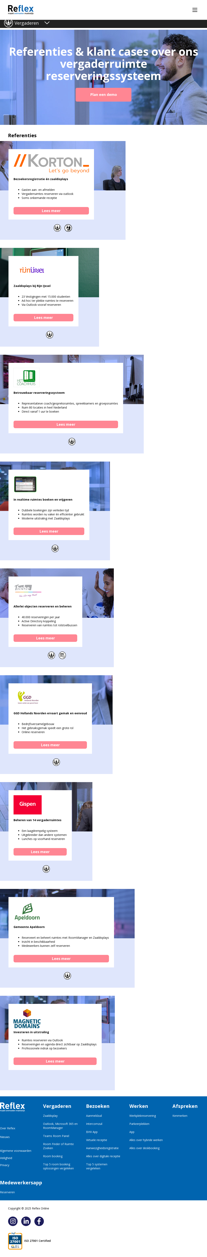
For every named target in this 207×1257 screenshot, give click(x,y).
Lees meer (51, 210)
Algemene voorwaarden (15, 1151)
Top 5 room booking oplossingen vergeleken (58, 1166)
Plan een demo (103, 94)
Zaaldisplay (50, 1116)
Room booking (52, 1156)
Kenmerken (179, 1116)
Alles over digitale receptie (103, 1156)
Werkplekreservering (142, 1116)
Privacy (4, 1165)
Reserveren (7, 1192)
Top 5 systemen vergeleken (96, 1166)
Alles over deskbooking (144, 1148)
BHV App (92, 1132)
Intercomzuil (94, 1124)
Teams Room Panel (56, 1136)
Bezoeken (98, 1106)
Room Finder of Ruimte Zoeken (58, 1146)
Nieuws (5, 1137)
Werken (138, 1106)
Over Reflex (7, 1128)
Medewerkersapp (17, 1182)
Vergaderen (27, 23)
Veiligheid (6, 1158)
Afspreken (185, 1106)
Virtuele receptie (96, 1140)
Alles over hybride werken (146, 1140)
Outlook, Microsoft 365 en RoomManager (60, 1126)
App (131, 1132)
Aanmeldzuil (94, 1116)
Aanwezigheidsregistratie (102, 1148)
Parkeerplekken (139, 1124)
